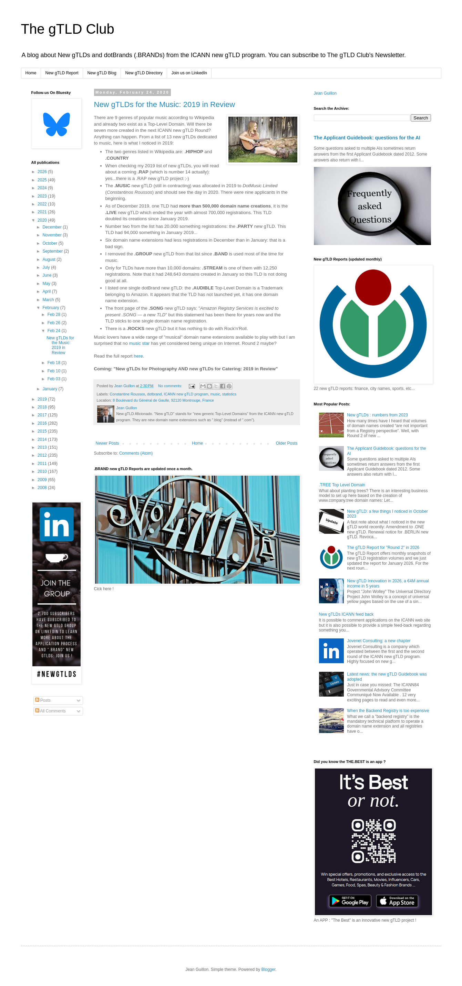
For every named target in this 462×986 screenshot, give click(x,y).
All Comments (50, 711)
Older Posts (287, 443)
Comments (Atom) (136, 453)
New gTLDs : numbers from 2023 (377, 415)
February (51, 307)
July (46, 267)
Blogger (268, 969)
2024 (43, 187)
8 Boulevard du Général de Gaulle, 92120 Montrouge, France (163, 400)
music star (139, 343)
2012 (43, 455)
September (53, 251)
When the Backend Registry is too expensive (388, 710)
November (52, 235)
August (49, 259)
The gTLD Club (67, 28)
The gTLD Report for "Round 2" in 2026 (383, 547)
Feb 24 (55, 330)
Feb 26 (55, 322)
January (50, 388)
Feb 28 (55, 314)
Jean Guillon (325, 93)
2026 (43, 171)
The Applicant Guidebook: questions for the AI (367, 137)
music (215, 394)
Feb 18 (55, 362)
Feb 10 (55, 371)
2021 (43, 212)
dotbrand (154, 394)
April (47, 291)
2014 (43, 439)
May (46, 283)
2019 (43, 399)
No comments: (170, 386)
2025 (43, 180)
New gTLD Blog (102, 73)
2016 (43, 423)
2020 (43, 220)
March (48, 299)
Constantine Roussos (127, 394)
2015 (43, 431)
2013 (43, 447)
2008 (43, 487)
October (50, 243)
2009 (43, 479)
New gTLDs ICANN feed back (346, 614)
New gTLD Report (62, 73)
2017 (43, 415)
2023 (43, 196)
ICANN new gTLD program (186, 394)
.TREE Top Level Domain (342, 485)
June (47, 275)
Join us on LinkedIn (189, 73)
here (138, 356)
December (52, 227)
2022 (43, 204)
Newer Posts (107, 443)
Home (31, 73)
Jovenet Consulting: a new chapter (378, 640)
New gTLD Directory (144, 73)
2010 (43, 471)
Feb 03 (55, 379)
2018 (43, 407)
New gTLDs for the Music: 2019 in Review (164, 104)
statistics (229, 394)
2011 (43, 463)
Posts (43, 700)
